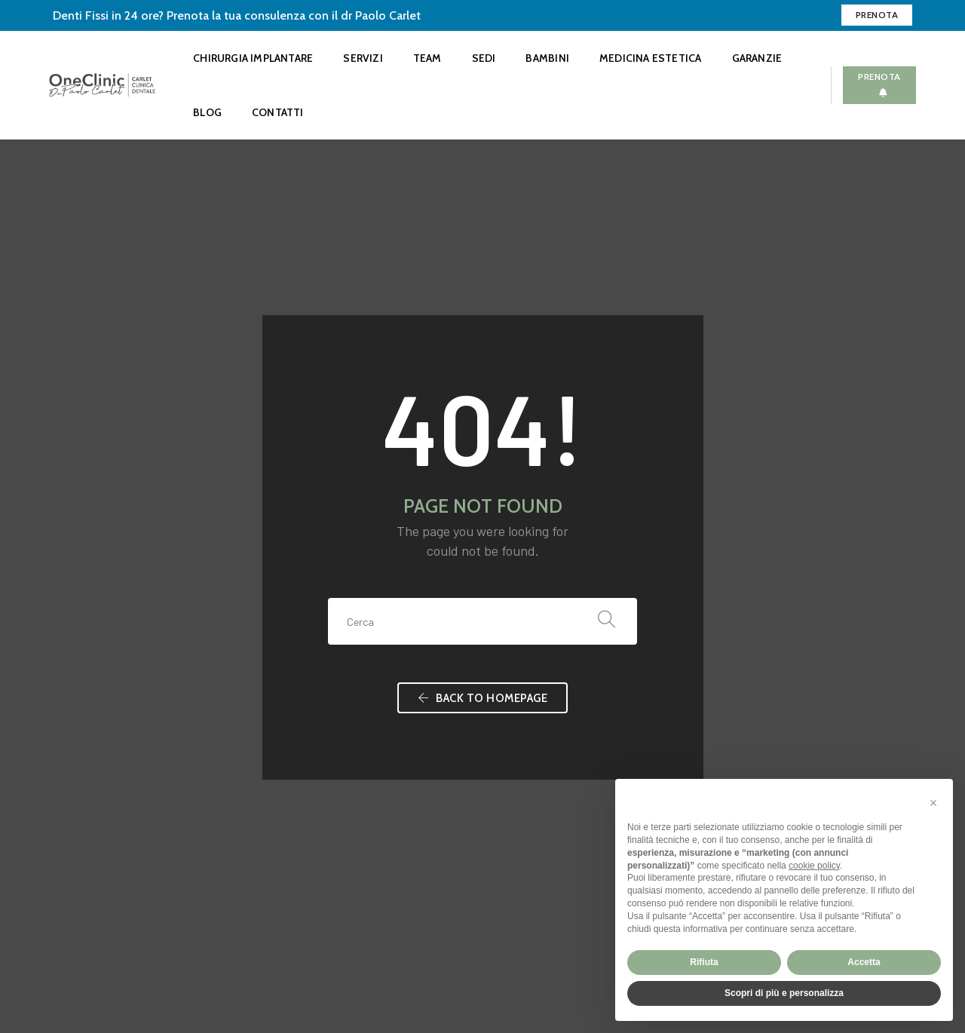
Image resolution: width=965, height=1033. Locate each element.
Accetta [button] (863, 962)
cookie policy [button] (814, 865)
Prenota (877, 14)
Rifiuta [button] (704, 962)
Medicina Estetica (650, 58)
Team (427, 58)
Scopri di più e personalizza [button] (784, 993)
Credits (162, 945)
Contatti (278, 112)
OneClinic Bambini (336, 767)
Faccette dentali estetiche (357, 749)
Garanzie (757, 58)
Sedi (484, 58)
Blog (207, 112)
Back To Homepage (482, 478)
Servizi (362, 58)
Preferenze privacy (94, 945)
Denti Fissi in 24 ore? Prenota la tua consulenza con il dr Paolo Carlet (237, 15)
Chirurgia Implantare (253, 58)
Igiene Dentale (328, 694)
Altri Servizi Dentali (339, 785)
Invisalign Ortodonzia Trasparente (373, 676)
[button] (933, 803)
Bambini (546, 58)
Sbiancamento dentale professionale (380, 731)
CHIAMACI (773, 714)
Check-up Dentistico (342, 658)
